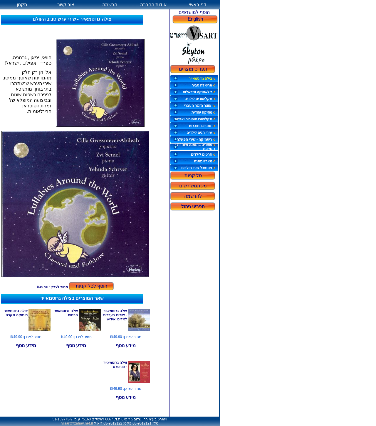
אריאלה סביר (203, 85)
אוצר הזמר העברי (199, 106)
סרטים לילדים (203, 154)
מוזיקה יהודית (203, 112)
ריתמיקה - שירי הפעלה (196, 139)
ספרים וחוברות (202, 126)
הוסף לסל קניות (91, 286)
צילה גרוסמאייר (202, 78)
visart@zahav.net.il (77, 423)
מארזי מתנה (204, 161)
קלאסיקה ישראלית (199, 92)
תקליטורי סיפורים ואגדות (195, 119)
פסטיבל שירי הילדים (198, 168)
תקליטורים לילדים (199, 99)
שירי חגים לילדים (201, 133)
